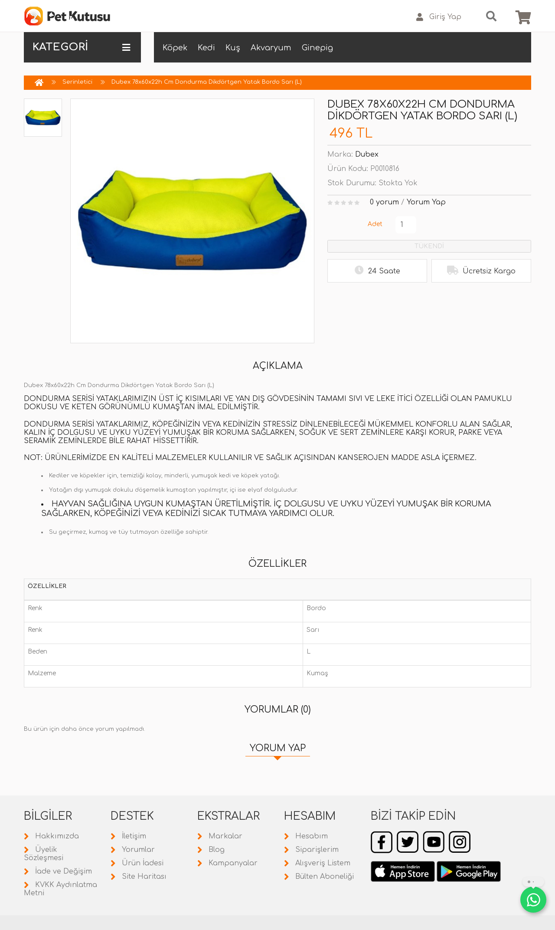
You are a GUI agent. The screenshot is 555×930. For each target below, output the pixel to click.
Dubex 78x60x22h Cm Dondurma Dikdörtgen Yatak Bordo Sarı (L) (206, 82)
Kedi (206, 47)
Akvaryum (271, 47)
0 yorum (384, 202)
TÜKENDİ (429, 246)
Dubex (367, 154)
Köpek (175, 47)
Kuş (232, 47)
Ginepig (317, 47)
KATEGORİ (81, 47)
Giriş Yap (438, 17)
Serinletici (77, 82)
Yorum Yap (426, 202)
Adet (375, 224)
